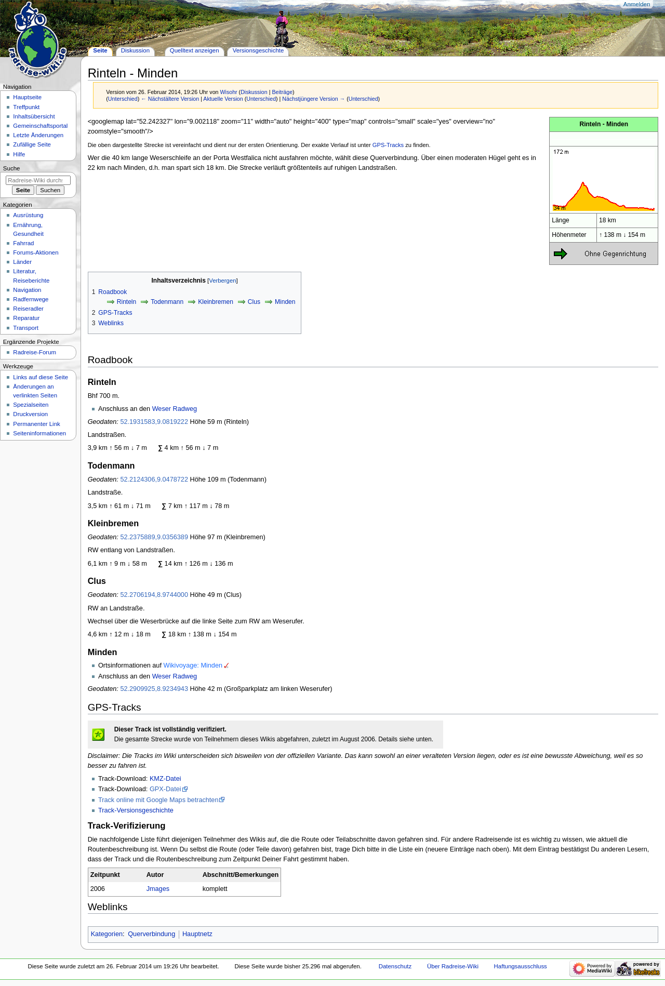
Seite (100, 50)
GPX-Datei (165, 789)
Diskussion (254, 92)
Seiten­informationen (39, 433)
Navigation (27, 290)
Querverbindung (151, 934)
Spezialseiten (30, 405)
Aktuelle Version (223, 99)
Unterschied (123, 99)
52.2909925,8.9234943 (154, 688)
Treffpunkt (26, 107)
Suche (11, 168)
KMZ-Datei (165, 778)
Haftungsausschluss (520, 966)
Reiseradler (28, 308)
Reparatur (26, 318)
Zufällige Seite (32, 144)
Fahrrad (23, 243)
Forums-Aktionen (35, 252)
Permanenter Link (36, 424)
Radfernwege (30, 299)
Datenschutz (395, 966)
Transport (25, 328)
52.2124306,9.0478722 (154, 479)
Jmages (158, 888)
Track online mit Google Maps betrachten (158, 800)
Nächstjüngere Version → (313, 99)
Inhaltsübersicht (34, 116)
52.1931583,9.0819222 (154, 421)
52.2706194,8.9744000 (154, 594)
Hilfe (19, 154)
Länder (22, 262)
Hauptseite (27, 97)
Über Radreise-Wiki (452, 966)
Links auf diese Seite (40, 377)
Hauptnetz (197, 934)
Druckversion (30, 414)
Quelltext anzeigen (194, 50)
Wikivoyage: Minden (192, 665)
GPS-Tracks (388, 145)
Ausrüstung (28, 215)
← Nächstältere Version (170, 99)
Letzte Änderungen (38, 135)
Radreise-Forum (34, 352)
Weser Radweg (174, 408)
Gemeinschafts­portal (40, 126)
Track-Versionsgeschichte (136, 810)
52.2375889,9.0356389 (154, 537)
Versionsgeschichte (258, 50)
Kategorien (107, 934)
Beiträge (282, 92)
